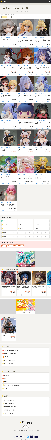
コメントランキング (7, 317)
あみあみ (3, 46)
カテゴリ (36, 221)
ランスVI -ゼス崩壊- (8, 363)
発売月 (4, 236)
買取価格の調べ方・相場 (9, 410)
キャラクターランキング (9, 371)
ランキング (21, 221)
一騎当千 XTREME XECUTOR (10, 357)
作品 (19, 224)
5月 (21, 232)
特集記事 (4, 396)
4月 (13, 232)
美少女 (2, 37)
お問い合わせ (31, 430)
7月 (37, 232)
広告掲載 (21, 430)
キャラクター (37, 224)
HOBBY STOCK (21, 245)
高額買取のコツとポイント (10, 406)
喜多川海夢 (6, 375)
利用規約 (37, 430)
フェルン (6, 388)
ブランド (20, 228)
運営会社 (26, 430)
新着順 (4, 17)
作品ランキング (6, 346)
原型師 (36, 228)
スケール (9, 37)
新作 (3, 221)
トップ (2, 3)
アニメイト (8, 46)
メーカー (11, 3)
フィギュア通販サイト (9, 400)
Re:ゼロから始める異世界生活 (11, 350)
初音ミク (6, 381)
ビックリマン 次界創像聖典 (10, 360)
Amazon (31, 46)
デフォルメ (24, 120)
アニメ (23, 37)
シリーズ (4, 224)
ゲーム (6, 37)
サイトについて (15, 430)
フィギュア (7, 3)
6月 (29, 232)
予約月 (4, 232)
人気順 (9, 17)
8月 (45, 232)
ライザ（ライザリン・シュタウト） (12, 385)
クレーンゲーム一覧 (8, 413)
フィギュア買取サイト (9, 403)
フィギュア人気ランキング (9, 269)
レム (5, 378)
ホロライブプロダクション (10, 353)
